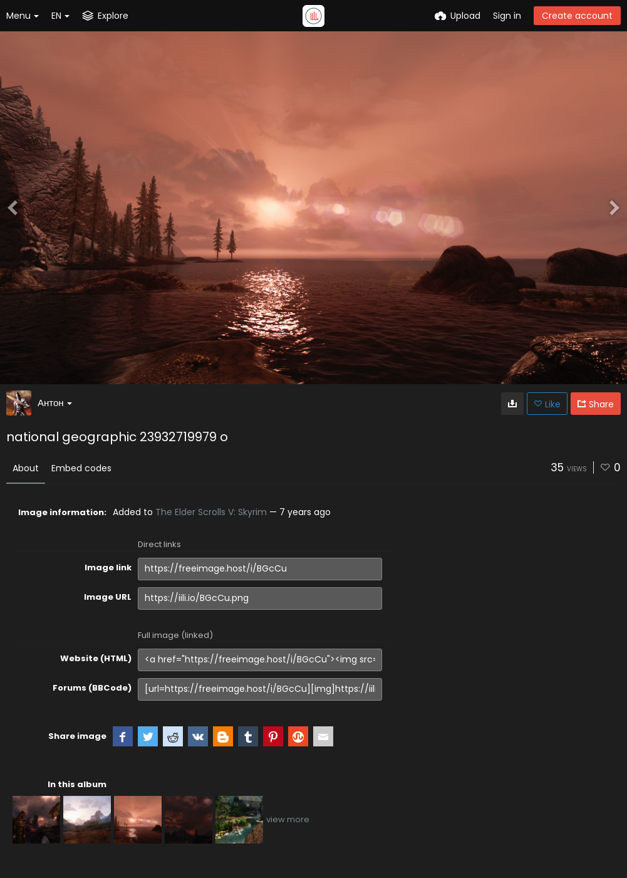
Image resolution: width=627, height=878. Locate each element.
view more (287, 819)
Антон (55, 402)
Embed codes (81, 468)
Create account (577, 15)
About (26, 468)
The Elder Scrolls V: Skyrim (211, 512)
